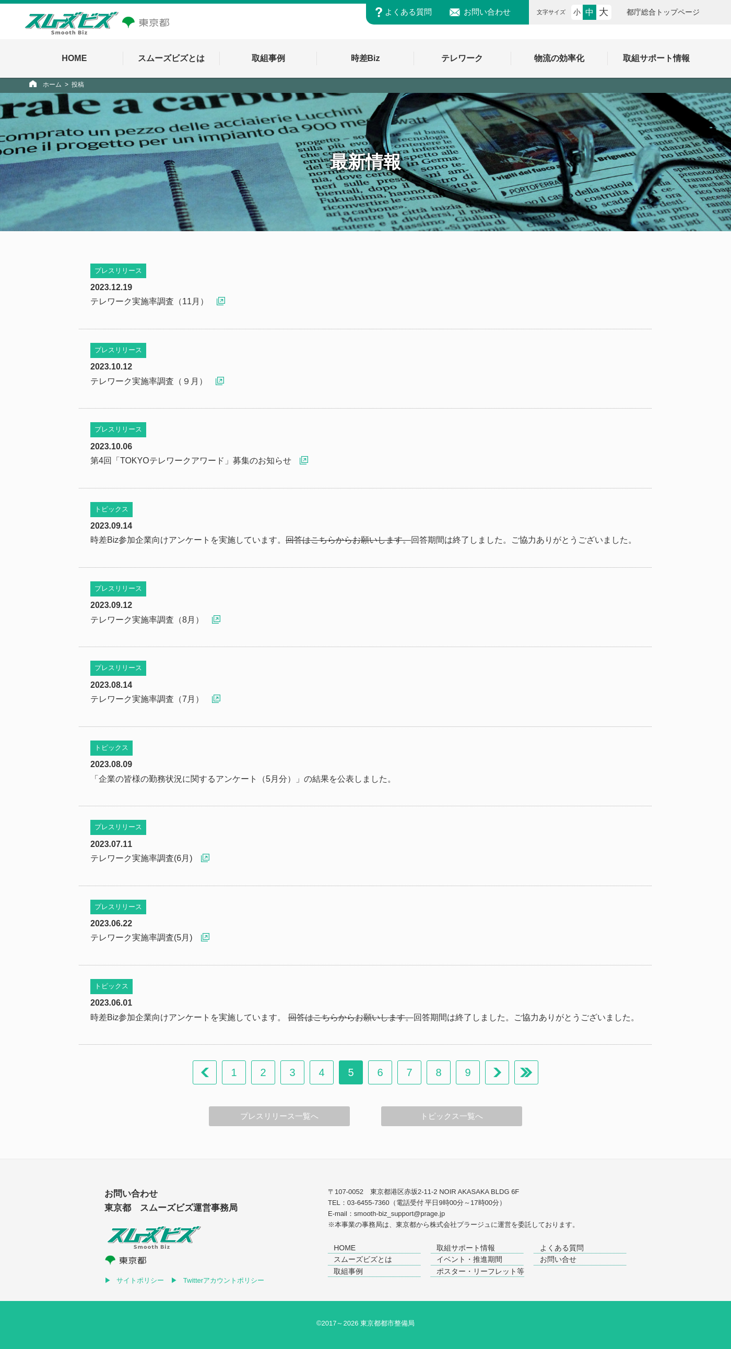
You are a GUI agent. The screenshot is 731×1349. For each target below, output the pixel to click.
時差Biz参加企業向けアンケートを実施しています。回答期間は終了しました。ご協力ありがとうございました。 (363, 539)
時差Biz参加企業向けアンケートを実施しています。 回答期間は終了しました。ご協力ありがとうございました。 (364, 1017)
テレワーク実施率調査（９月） (148, 381)
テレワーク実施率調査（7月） (147, 699)
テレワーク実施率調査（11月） (149, 301)
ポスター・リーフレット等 (480, 1271)
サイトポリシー (140, 1280)
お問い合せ (558, 1259)
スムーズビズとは (363, 1259)
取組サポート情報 (466, 1248)
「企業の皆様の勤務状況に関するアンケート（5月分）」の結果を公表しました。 (243, 778)
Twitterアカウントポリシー (223, 1280)
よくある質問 (408, 12)
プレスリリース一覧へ (279, 1116)
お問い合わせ (487, 12)
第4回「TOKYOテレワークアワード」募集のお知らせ (190, 460)
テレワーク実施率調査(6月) (141, 858)
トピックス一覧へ (451, 1116)
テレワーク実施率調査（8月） (147, 619)
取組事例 (348, 1271)
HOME (345, 1248)
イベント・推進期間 (469, 1259)
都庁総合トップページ (663, 12)
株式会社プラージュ (460, 1224)
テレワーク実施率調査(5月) (141, 937)
